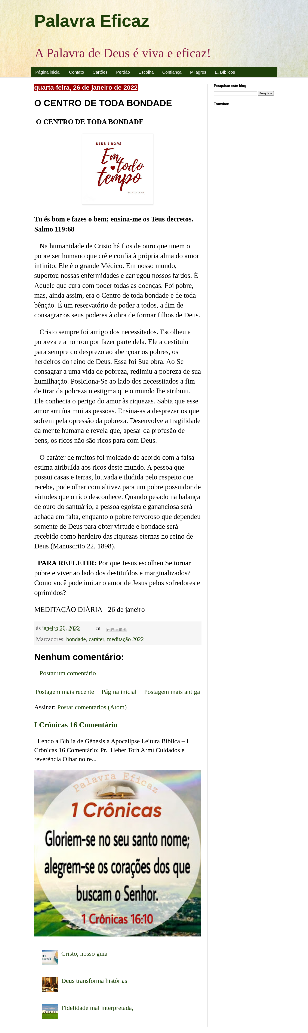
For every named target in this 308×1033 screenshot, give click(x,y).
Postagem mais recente (64, 691)
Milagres (198, 72)
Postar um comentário (68, 673)
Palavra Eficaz (91, 20)
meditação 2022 (125, 639)
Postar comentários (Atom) (92, 707)
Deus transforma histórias (94, 980)
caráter (96, 639)
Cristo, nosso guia (84, 953)
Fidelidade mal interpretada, (97, 1007)
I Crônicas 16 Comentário (75, 725)
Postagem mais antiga (172, 691)
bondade (76, 639)
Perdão (123, 72)
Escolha (146, 72)
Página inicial (48, 72)
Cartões (100, 72)
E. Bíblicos (225, 72)
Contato (76, 72)
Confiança (172, 72)
